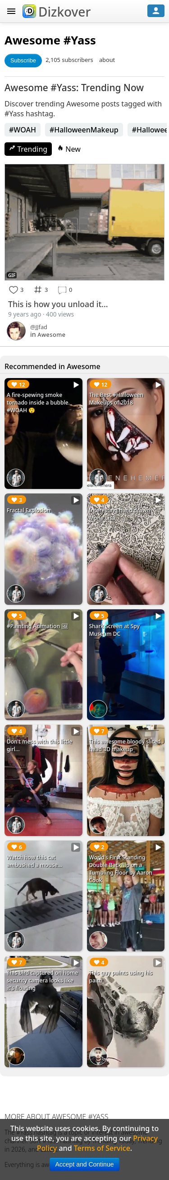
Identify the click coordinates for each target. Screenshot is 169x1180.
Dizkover (57, 11)
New (69, 149)
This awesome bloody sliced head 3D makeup (125, 745)
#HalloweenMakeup (84, 130)
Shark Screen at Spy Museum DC (114, 630)
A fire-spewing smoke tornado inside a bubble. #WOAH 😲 (38, 402)
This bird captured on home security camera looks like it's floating (42, 980)
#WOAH (22, 130)
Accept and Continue (84, 1164)
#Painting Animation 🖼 (37, 626)
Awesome (32, 40)
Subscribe (23, 60)
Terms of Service (102, 1148)
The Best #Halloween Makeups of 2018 (116, 398)
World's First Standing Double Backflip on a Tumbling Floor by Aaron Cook (121, 869)
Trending (28, 149)
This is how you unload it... (58, 304)
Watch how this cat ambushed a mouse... (34, 861)
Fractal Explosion (28, 510)
